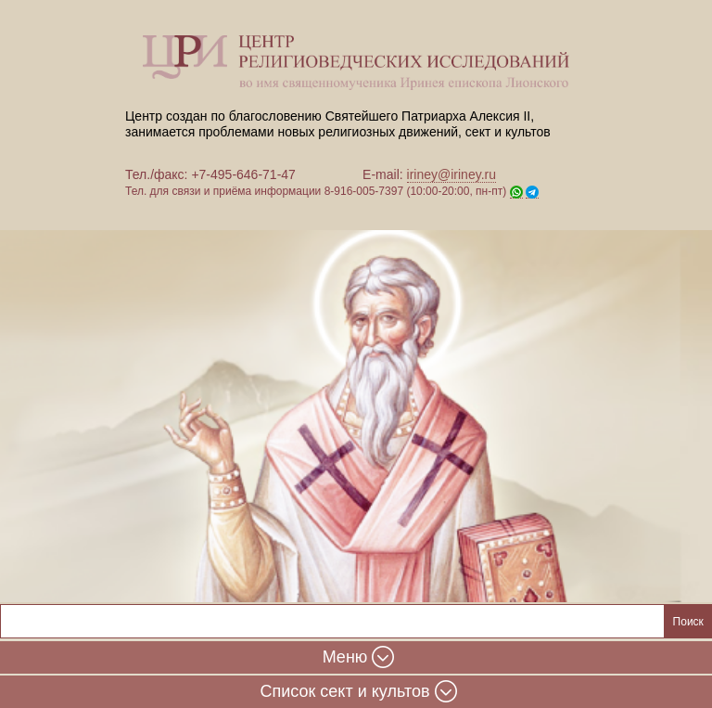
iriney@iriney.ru (451, 174)
